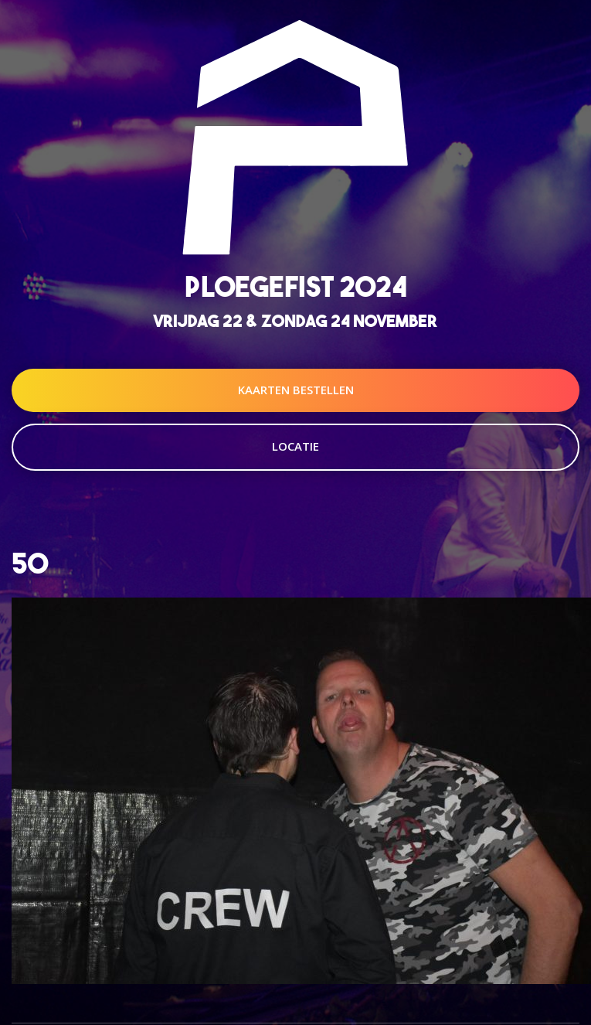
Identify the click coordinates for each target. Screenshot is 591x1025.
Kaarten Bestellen (296, 389)
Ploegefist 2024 (296, 286)
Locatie (295, 446)
